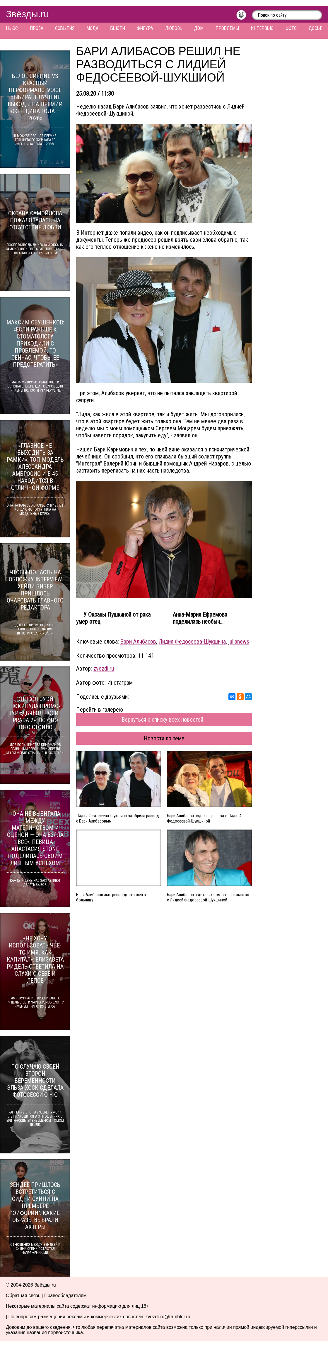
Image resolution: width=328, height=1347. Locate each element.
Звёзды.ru (27, 14)
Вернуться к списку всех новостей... (164, 719)
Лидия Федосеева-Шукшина (192, 641)
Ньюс (12, 28)
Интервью (262, 28)
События (64, 28)
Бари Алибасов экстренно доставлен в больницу (111, 897)
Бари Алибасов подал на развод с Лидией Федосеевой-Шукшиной (204, 818)
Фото (291, 28)
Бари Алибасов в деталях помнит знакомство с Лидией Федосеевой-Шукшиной (208, 897)
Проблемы (227, 28)
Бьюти (117, 28)
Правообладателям (65, 1295)
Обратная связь (23, 1295)
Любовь (173, 28)
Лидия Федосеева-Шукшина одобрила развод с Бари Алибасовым (117, 818)
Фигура (145, 28)
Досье (315, 28)
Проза (36, 28)
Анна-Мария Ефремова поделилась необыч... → (202, 618)
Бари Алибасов (138, 641)
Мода (92, 28)
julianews (238, 641)
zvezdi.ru (103, 668)
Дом (199, 28)
